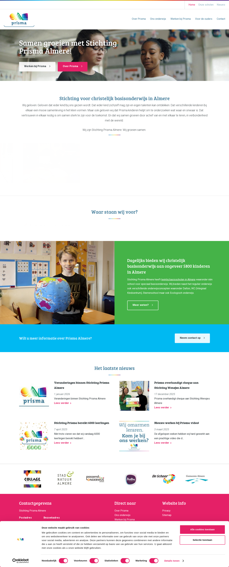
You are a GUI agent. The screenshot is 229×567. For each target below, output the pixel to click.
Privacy (166, 510)
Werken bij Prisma (180, 18)
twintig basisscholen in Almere (178, 279)
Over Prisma (139, 18)
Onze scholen (206, 4)
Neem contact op (190, 337)
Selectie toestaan (202, 540)
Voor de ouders (203, 18)
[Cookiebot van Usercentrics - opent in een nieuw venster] (21, 560)
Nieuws (221, 4)
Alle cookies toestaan (202, 529)
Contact (221, 18)
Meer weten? (141, 304)
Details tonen (171, 560)
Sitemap (166, 515)
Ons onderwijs (158, 18)
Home (191, 4)
